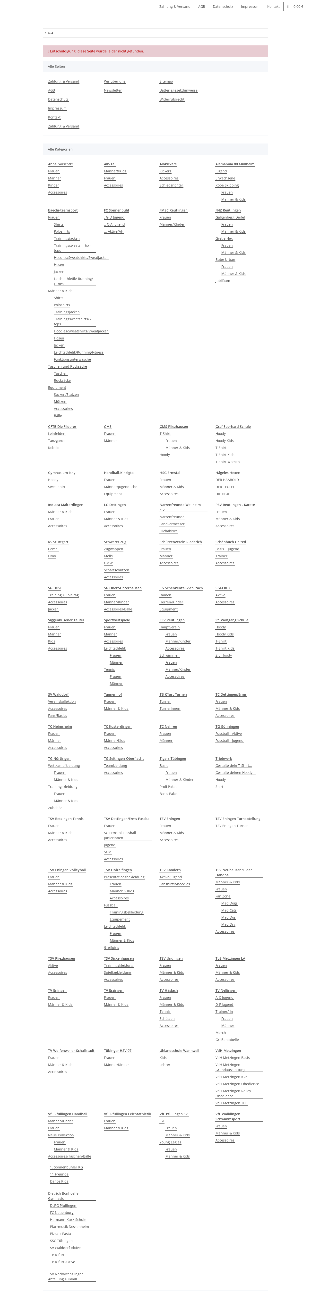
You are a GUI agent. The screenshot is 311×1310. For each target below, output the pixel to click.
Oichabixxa (169, 531)
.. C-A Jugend (114, 224)
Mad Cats (229, 910)
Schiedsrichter (171, 185)
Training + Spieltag (63, 595)
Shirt (219, 786)
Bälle (58, 415)
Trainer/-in (224, 1011)
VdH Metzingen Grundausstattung (230, 1067)
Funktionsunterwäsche (72, 359)
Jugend (221, 171)
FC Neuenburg (62, 1212)
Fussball (110, 905)
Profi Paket (168, 786)
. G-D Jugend (114, 217)
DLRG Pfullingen (63, 1205)
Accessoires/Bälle (118, 609)
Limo (52, 556)
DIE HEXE (223, 493)
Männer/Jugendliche (120, 486)
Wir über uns (114, 81)
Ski (162, 1121)
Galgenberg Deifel (230, 217)
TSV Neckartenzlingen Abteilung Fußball (66, 1276)
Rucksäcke (62, 380)
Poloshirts (62, 231)
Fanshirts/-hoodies (175, 884)
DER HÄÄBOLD (227, 479)
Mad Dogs (229, 903)
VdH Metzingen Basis (233, 1057)
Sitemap (166, 81)
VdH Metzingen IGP (231, 1076)
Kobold (54, 447)
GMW (108, 563)
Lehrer (165, 1064)
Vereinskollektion (62, 701)
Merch (221, 1032)
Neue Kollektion (61, 1135)
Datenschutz (223, 6)
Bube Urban (225, 259)
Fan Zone (223, 896)
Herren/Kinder (171, 602)
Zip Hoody (224, 655)
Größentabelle (227, 1039)
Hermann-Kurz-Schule (68, 1219)
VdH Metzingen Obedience (237, 1084)
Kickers (165, 171)
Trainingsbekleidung (126, 912)
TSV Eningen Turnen (232, 825)
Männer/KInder (172, 224)
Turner (165, 701)
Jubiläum (223, 280)
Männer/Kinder (116, 602)
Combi (53, 549)
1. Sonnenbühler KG (66, 1167)
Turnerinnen (170, 708)
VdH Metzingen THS (232, 1103)
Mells (108, 556)
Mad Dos (228, 917)
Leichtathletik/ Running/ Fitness (73, 281)
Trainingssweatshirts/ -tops (72, 248)
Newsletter (113, 90)
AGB (201, 6)
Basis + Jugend (227, 549)
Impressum (250, 6)
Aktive (220, 595)
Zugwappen (113, 549)
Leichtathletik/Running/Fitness (79, 352)
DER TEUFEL (225, 486)
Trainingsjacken (67, 238)
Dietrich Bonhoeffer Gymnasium (64, 1196)
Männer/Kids (114, 740)
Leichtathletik (115, 648)
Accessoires (57, 192)
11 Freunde (59, 1174)
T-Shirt (165, 433)
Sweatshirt (56, 486)
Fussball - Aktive (229, 733)
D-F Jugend (224, 1004)
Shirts (58, 224)
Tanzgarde (56, 440)
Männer (54, 178)
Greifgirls (111, 947)
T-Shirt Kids (225, 454)
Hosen (59, 264)
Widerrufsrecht (172, 99)
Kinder (53, 185)
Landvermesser (172, 524)
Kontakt (273, 6)
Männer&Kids (115, 171)
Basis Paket (169, 793)
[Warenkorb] (295, 6)
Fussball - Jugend (229, 740)
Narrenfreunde (172, 517)
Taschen (61, 373)
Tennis (109, 669)
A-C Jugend (224, 997)
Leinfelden (56, 433)
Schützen (167, 1018)
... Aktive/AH (113, 231)
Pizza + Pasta (60, 1233)
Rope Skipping (227, 185)
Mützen (60, 401)
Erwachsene (225, 178)
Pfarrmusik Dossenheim (69, 1226)
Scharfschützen (116, 570)
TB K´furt (57, 1254)
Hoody (165, 454)
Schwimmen (170, 655)
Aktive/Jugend (171, 877)
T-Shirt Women (228, 461)
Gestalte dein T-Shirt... (234, 765)
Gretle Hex (224, 238)
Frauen (54, 171)
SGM (108, 852)
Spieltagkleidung (117, 972)
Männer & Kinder (179, 779)
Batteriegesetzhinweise (179, 90)
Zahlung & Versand (174, 6)
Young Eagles (170, 1142)
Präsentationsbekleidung (124, 877)
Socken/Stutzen (66, 394)
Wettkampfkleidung (64, 765)
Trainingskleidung (63, 786)
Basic (164, 765)
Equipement (120, 919)
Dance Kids (59, 1181)
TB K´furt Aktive (62, 1261)
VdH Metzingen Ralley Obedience (233, 1093)
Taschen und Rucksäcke (67, 366)
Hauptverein (170, 627)
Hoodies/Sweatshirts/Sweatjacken (81, 257)
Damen (165, 595)
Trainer (221, 556)
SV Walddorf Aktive (65, 1247)
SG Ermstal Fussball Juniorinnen (120, 835)
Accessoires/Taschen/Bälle (69, 1156)
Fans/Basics (57, 715)
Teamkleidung (115, 765)
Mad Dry (228, 924)
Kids (51, 641)
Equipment (57, 387)
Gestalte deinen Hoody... (235, 772)
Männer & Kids (233, 199)
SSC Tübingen (61, 1240)
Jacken (59, 271)
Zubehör (55, 807)
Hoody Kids (225, 440)
